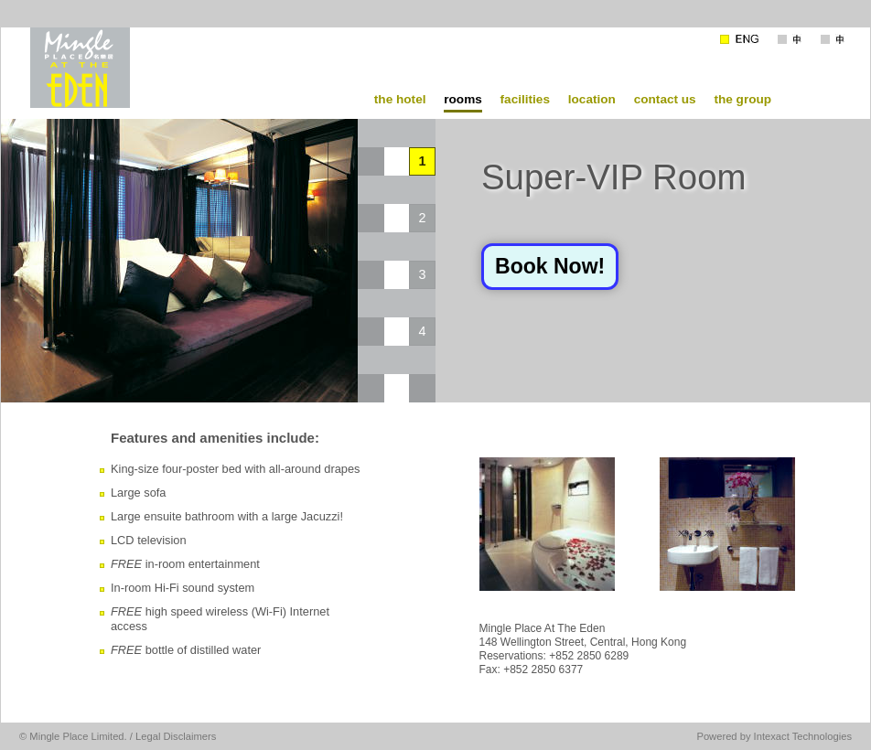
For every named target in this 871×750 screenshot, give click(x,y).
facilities (525, 99)
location (592, 99)
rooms (463, 99)
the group (742, 99)
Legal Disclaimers (175, 736)
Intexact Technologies (803, 736)
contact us (665, 99)
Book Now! (550, 266)
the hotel (400, 99)
